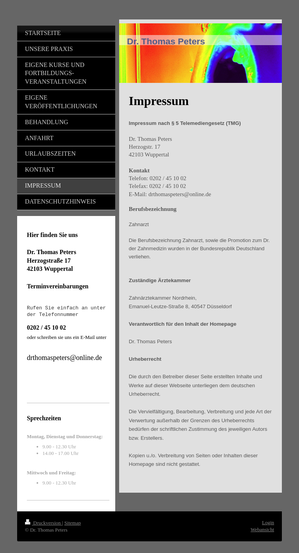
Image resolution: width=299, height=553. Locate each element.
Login (268, 522)
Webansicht (262, 529)
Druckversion (43, 523)
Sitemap (72, 523)
